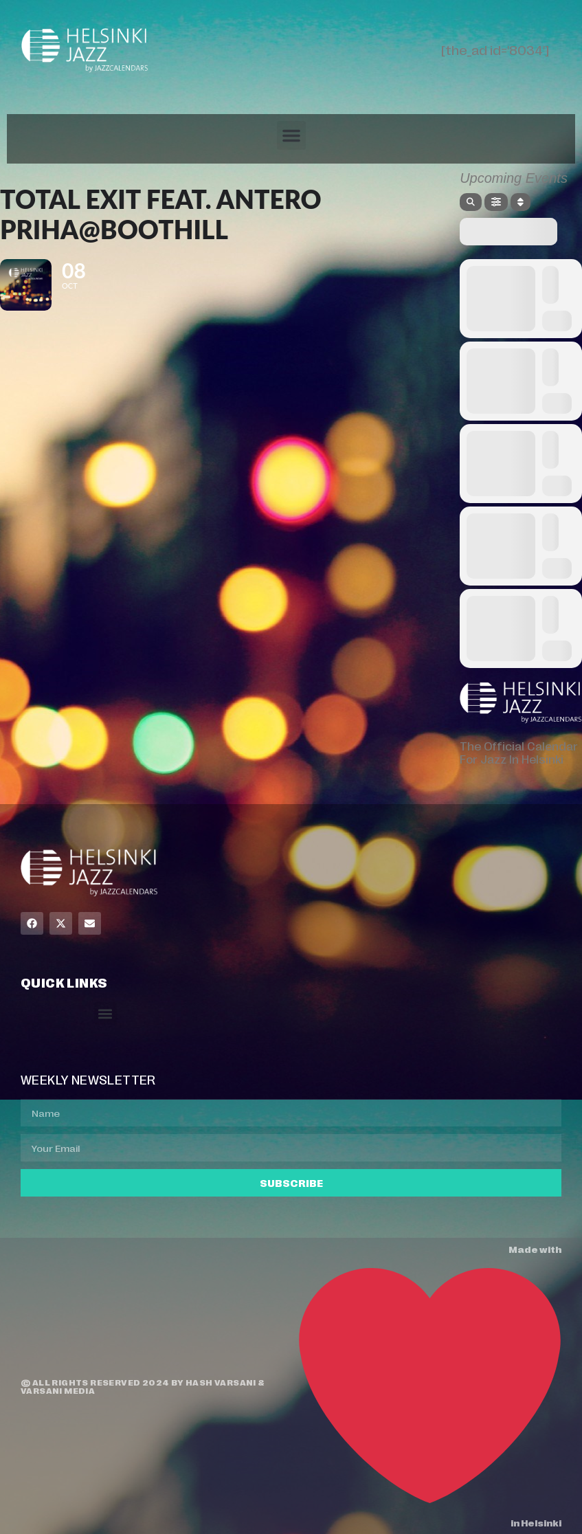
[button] (291, 135)
